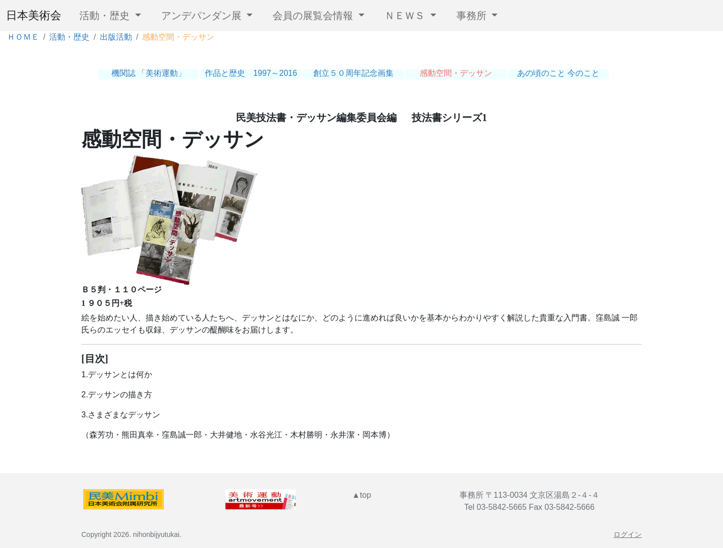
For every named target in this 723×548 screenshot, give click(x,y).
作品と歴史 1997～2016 (251, 73)
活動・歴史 (106, 15)
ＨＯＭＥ (23, 37)
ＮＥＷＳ (406, 15)
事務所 (473, 15)
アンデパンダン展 (203, 15)
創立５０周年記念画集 (353, 73)
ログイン (628, 534)
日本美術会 (33, 16)
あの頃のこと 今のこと (558, 73)
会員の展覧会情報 (314, 15)
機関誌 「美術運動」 (148, 73)
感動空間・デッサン (456, 73)
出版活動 (116, 37)
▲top (361, 495)
